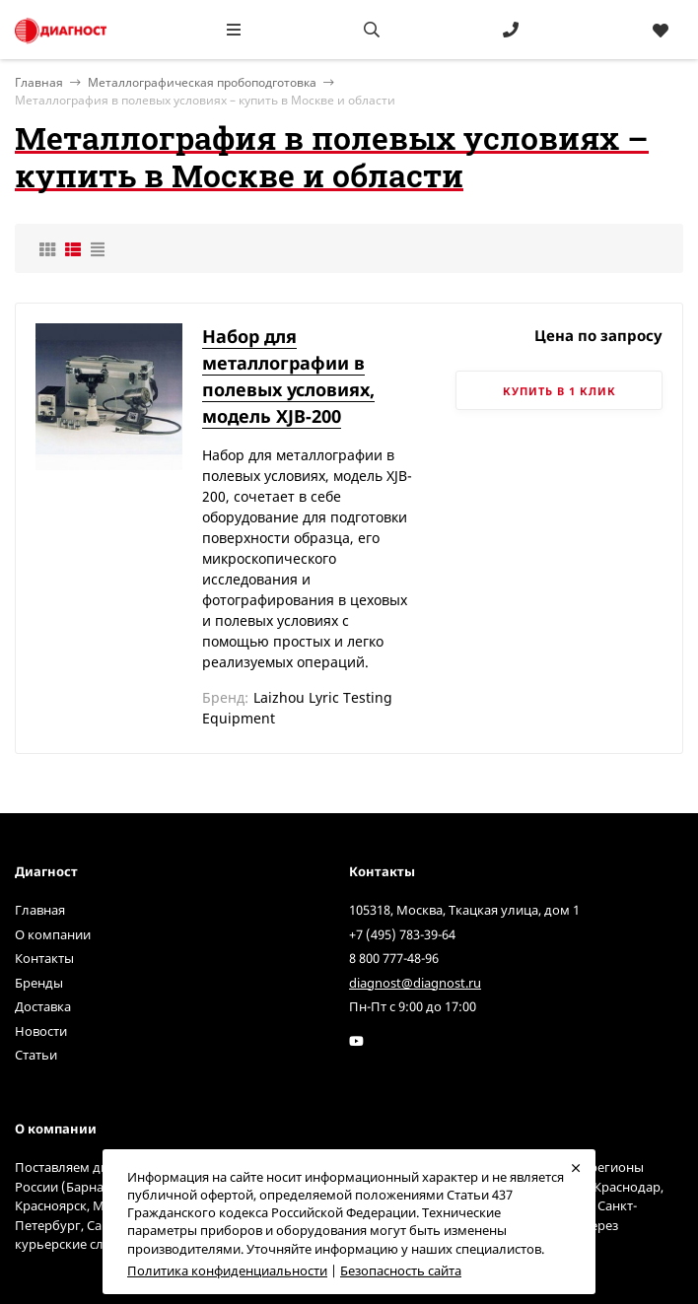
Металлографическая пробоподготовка (202, 82)
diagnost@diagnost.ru (415, 983)
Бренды (39, 983)
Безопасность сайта (400, 1270)
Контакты (44, 958)
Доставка (43, 1006)
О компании (53, 934)
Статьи (36, 1055)
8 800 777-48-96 (394, 958)
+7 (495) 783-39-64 (402, 934)
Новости (41, 1031)
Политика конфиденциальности (227, 1270)
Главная (40, 910)
